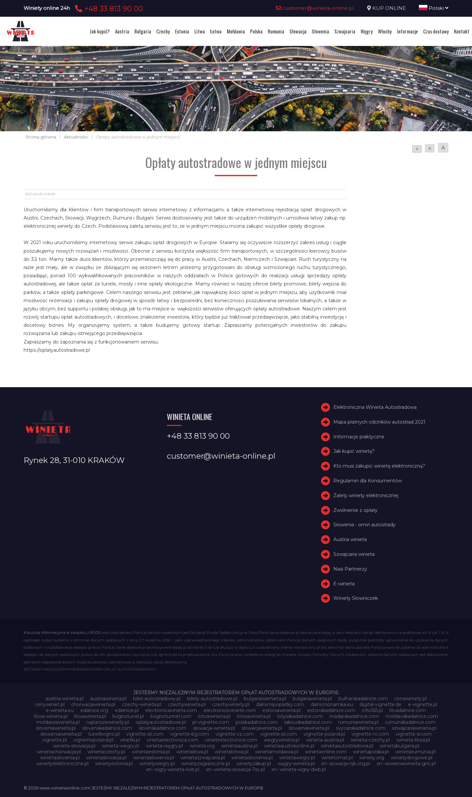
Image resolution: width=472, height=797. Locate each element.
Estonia (182, 31)
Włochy (385, 31)
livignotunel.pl (128, 716)
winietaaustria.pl (239, 746)
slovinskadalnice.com (163, 728)
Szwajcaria (344, 31)
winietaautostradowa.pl (347, 746)
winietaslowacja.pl (106, 758)
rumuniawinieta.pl (358, 722)
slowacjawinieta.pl (262, 728)
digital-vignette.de (381, 704)
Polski (433, 8)
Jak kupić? (99, 31)
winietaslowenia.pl (153, 758)
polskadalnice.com (257, 722)
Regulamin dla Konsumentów (367, 481)
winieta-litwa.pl (413, 740)
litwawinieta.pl (90, 716)
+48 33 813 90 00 (108, 8)
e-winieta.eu (60, 710)
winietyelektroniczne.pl (62, 763)
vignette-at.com (145, 734)
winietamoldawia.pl (276, 752)
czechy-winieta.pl (141, 704)
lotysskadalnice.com (300, 716)
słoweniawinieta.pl (61, 734)
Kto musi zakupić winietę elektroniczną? (379, 466)
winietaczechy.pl (106, 752)
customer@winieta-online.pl (315, 8)
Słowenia (320, 31)
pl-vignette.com (210, 722)
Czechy (163, 31)
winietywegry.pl (157, 763)
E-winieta (344, 584)
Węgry (367, 31)
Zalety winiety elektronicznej (365, 495)
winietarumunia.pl (415, 752)
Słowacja (297, 31)
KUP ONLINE (389, 8)
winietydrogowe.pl (411, 758)
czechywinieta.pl (187, 704)
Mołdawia (236, 31)
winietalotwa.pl (231, 752)
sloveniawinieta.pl (56, 728)
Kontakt (461, 31)
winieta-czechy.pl (370, 740)
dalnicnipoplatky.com (280, 704)
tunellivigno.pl (104, 734)
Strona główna (40, 137)
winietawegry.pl (297, 758)
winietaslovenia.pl (60, 758)
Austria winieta (350, 539)
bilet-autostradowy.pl (157, 699)
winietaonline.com (325, 752)
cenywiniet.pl (50, 704)
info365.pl (372, 710)
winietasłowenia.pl (252, 758)
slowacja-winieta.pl (214, 728)
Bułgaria (142, 31)
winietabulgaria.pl (399, 746)
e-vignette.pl (422, 704)
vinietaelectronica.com (172, 740)
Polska (256, 31)
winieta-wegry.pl (120, 746)
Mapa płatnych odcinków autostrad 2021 (379, 422)
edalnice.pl (127, 710)
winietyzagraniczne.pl (205, 763)
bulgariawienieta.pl (265, 699)
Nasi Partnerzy (350, 569)
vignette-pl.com (278, 734)
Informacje (407, 31)
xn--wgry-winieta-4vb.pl (172, 769)
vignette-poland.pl (324, 734)
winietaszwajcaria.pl (203, 758)
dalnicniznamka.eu (332, 704)
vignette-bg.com (189, 734)
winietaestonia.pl (151, 752)
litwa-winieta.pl (51, 716)
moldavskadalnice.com (412, 716)
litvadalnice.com (407, 710)
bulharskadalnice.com (363, 699)
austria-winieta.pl (65, 699)
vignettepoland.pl (93, 740)
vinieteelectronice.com (231, 740)
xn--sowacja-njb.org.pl (345, 763)
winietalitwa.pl (192, 752)
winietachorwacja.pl (59, 752)
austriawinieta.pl (108, 699)
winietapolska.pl (371, 752)
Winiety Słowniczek (355, 598)
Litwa (199, 31)
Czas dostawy (436, 31)
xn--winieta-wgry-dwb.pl (298, 769)
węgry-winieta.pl (296, 763)
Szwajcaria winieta (354, 554)
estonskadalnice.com (331, 710)
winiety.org (371, 758)
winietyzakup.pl (253, 763)
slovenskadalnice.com (107, 728)
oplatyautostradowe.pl (161, 722)
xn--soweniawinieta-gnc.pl (406, 763)
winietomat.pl (337, 758)
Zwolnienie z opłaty (355, 510)
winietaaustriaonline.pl (289, 746)
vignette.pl (54, 740)
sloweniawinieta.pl (308, 728)
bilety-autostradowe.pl (212, 699)
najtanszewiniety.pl (107, 722)
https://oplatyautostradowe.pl (57, 350)
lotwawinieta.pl (254, 716)
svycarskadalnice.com (360, 728)
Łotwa (216, 31)
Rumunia (276, 31)
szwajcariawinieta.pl (414, 728)
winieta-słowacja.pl (74, 746)
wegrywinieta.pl (282, 740)
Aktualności (76, 137)
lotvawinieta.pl (214, 716)
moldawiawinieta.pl (58, 722)
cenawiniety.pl (410, 699)
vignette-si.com (414, 734)
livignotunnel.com (170, 716)
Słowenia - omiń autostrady (364, 525)
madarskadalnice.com (354, 716)
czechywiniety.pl (230, 704)
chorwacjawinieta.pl (93, 704)
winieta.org (202, 746)
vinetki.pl (130, 740)
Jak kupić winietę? (354, 451)
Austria (122, 31)
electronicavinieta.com (171, 710)
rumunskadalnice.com (410, 722)
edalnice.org (94, 710)
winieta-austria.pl (325, 740)
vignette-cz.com (235, 734)
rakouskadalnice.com (308, 722)
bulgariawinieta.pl (312, 699)
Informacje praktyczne (358, 437)
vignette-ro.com (370, 734)
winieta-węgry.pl (164, 746)
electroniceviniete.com (230, 710)
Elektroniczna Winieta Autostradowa (375, 407)
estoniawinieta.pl (282, 710)
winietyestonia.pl (114, 763)
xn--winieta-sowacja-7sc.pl (235, 769)
